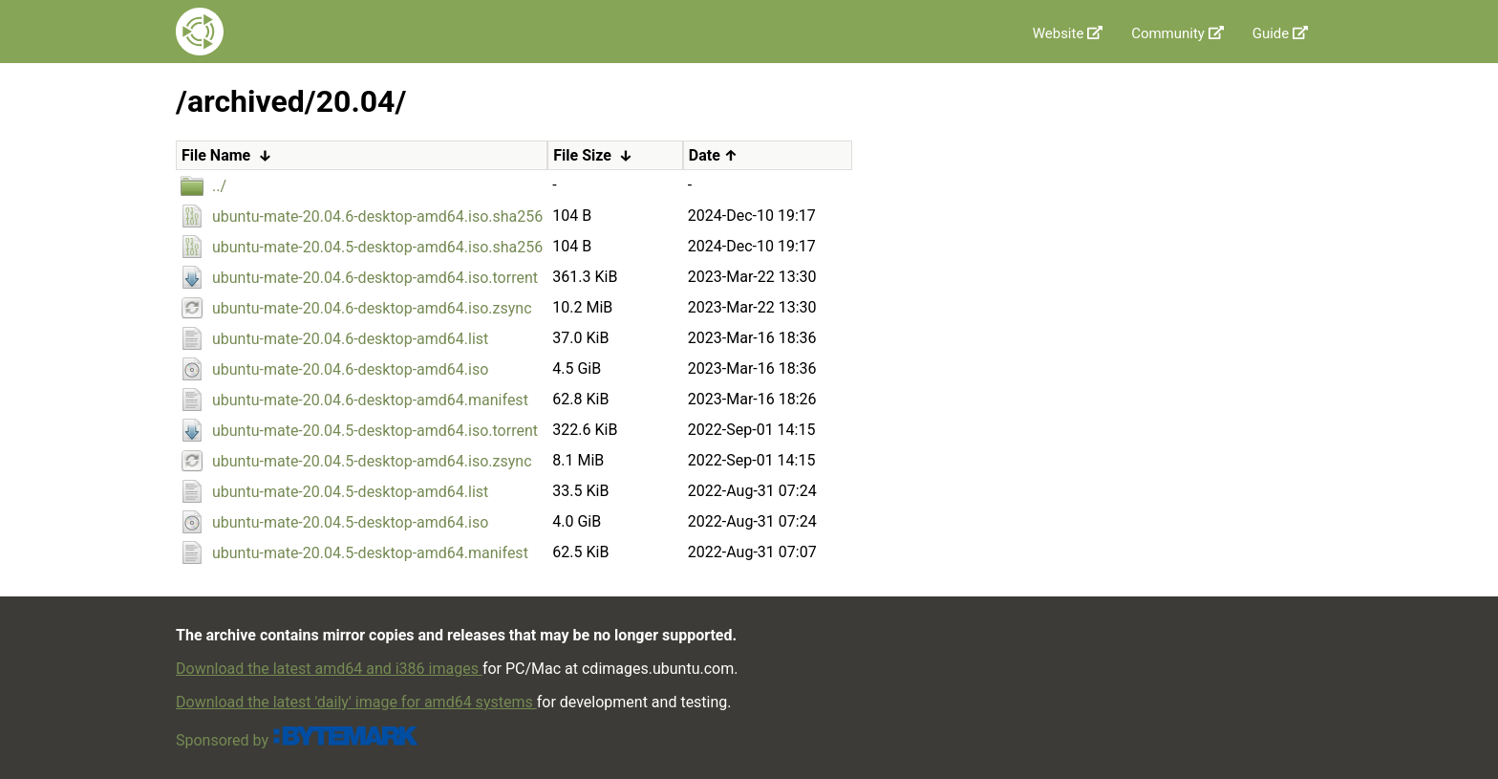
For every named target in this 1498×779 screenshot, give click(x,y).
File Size (582, 155)
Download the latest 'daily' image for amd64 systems (356, 702)
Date (704, 155)
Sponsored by (297, 740)
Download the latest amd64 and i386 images (329, 669)
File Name (216, 155)
